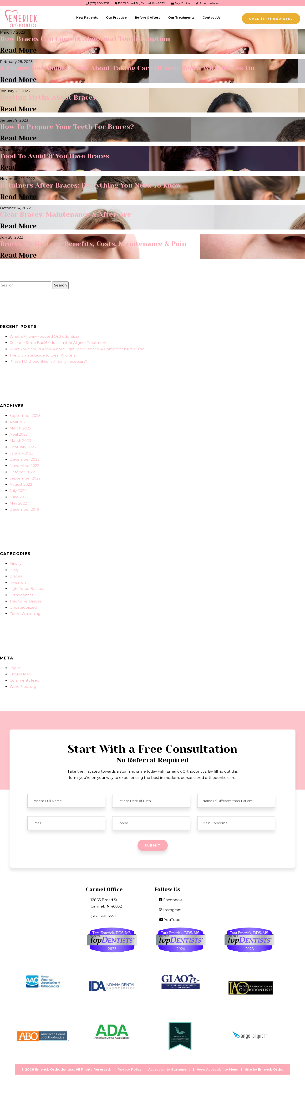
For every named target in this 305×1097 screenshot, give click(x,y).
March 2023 (20, 439)
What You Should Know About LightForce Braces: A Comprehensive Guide (77, 347)
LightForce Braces (26, 587)
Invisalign (18, 581)
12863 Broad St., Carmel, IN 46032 (140, 3)
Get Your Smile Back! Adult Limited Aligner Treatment (58, 341)
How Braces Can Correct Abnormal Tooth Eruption (86, 39)
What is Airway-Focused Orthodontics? (45, 335)
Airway (15, 562)
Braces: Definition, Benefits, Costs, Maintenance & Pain (94, 242)
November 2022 (24, 464)
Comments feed (24, 679)
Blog (14, 568)
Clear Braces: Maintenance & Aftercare (66, 213)
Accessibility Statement (169, 1068)
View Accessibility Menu (217, 1068)
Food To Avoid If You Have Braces (55, 155)
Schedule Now (207, 3)
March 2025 (20, 426)
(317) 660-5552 (97, 3)
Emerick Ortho (271, 1068)
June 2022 (19, 495)
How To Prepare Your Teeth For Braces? (68, 126)
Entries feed (20, 672)
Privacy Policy (129, 1068)
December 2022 (25, 458)
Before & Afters (147, 17)
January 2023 (22, 451)
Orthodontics (21, 593)
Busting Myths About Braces (48, 97)
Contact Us (211, 17)
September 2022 (25, 477)
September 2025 (25, 414)
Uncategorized (23, 606)
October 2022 (22, 470)
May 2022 (18, 502)
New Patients (87, 17)
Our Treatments (181, 17)
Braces (16, 574)
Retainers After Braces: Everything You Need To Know (91, 184)
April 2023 (19, 433)
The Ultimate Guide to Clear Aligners (43, 354)
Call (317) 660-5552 (271, 18)
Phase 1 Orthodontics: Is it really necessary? (48, 360)
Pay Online (180, 3)
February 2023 (23, 445)
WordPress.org (23, 685)
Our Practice (116, 17)
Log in (15, 666)
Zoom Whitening (25, 612)
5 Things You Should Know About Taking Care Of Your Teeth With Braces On (128, 68)
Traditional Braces (25, 599)
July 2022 (18, 489)
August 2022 (21, 483)
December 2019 (24, 508)
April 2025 (19, 420)
